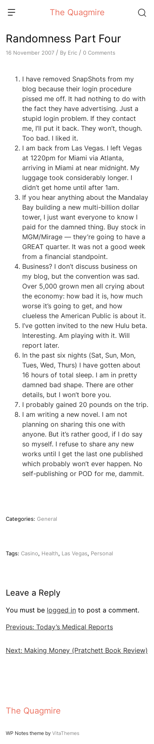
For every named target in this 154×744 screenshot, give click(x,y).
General (47, 518)
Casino (29, 553)
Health (49, 553)
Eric (72, 52)
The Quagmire (77, 12)
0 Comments (99, 52)
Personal (102, 553)
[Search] (141, 12)
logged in (61, 610)
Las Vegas (74, 553)
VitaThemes (65, 733)
